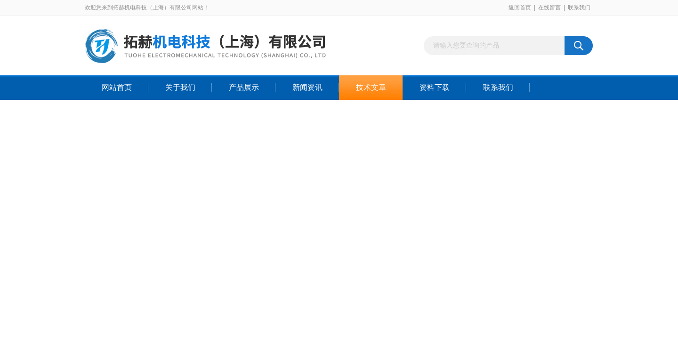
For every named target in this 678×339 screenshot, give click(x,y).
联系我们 (579, 7)
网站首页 (117, 87)
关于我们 (180, 87)
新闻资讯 (307, 87)
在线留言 (549, 7)
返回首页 (519, 7)
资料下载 (435, 87)
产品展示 (244, 87)
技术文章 (371, 87)
